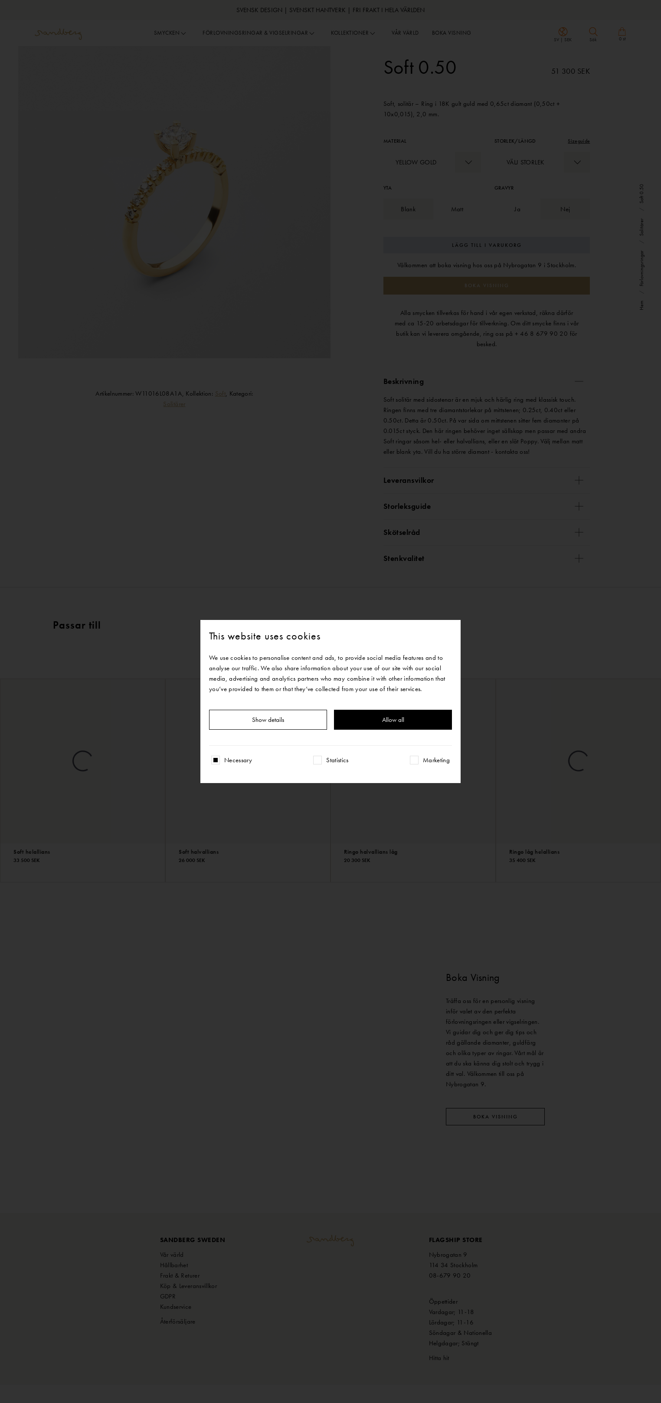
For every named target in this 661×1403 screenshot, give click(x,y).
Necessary (238, 760)
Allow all (393, 719)
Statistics (337, 760)
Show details (268, 719)
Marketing (436, 760)
